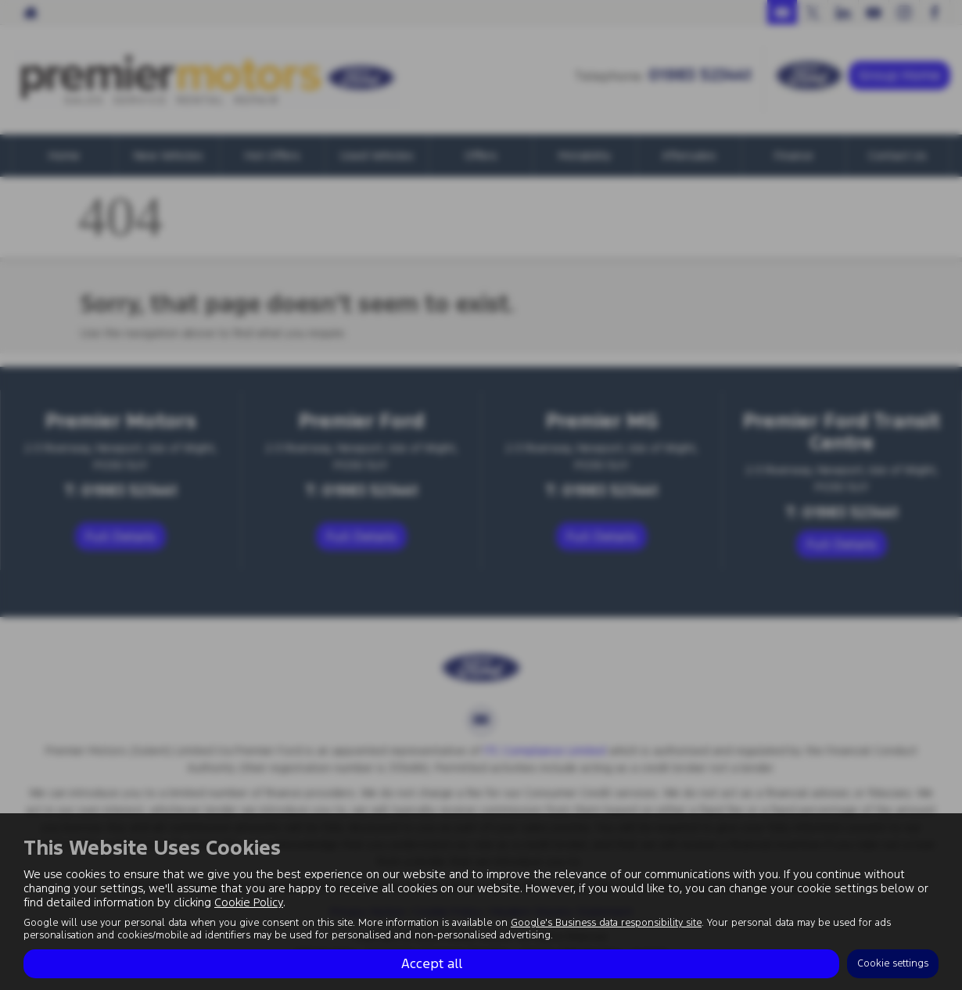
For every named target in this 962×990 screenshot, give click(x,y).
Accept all (431, 963)
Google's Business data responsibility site (606, 922)
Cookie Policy (248, 902)
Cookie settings (892, 963)
